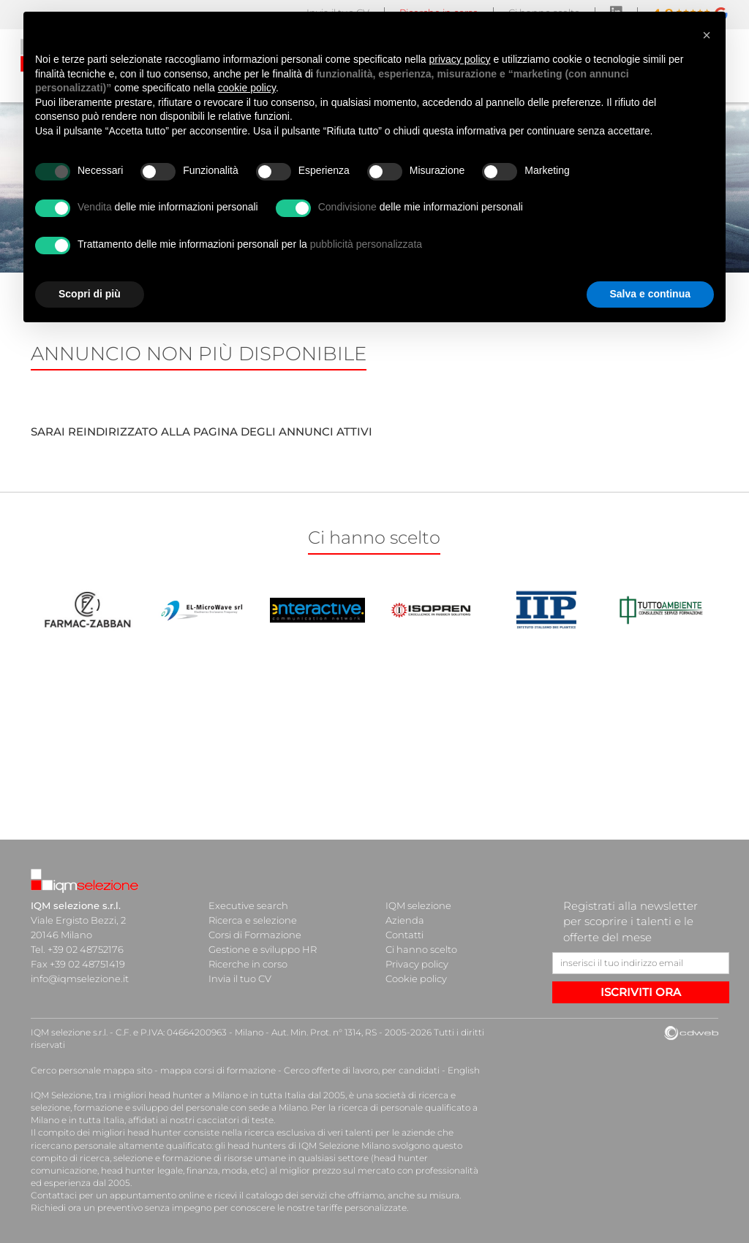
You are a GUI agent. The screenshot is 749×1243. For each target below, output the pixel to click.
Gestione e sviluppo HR (262, 949)
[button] (706, 35)
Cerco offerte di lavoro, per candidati (362, 1070)
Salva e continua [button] (650, 294)
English (464, 1070)
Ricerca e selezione (252, 920)
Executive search (248, 905)
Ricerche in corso (247, 964)
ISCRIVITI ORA (641, 992)
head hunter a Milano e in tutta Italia (227, 1095)
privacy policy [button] (460, 59)
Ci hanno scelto (421, 949)
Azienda (404, 920)
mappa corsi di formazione (218, 1070)
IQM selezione (418, 905)
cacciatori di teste (235, 1119)
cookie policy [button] (247, 88)
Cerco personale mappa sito (91, 1070)
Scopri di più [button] (90, 294)
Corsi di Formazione (254, 934)
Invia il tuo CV (239, 978)
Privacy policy (416, 964)
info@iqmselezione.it (80, 978)
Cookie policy (416, 978)
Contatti (404, 934)
